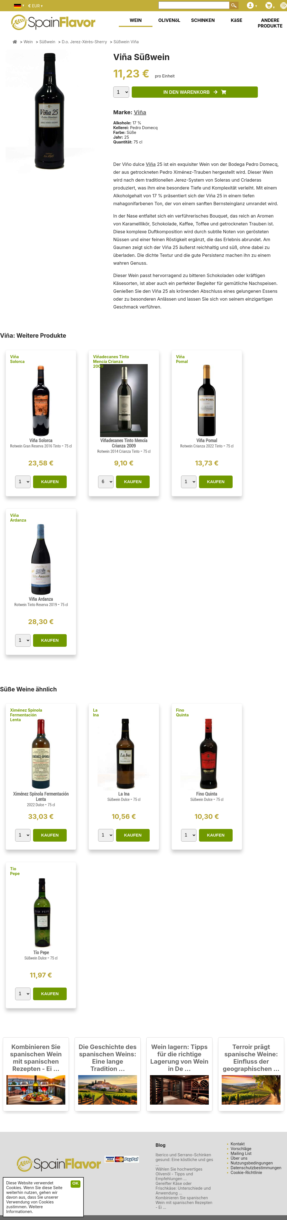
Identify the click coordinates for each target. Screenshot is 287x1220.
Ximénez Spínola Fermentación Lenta (26, 715)
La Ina (96, 712)
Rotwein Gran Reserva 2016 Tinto (36, 446)
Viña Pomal (182, 359)
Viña (140, 112)
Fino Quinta (182, 712)
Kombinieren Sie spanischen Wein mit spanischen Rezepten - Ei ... (36, 1057)
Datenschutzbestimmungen (256, 1167)
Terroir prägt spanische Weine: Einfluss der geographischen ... (251, 1057)
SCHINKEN (203, 20)
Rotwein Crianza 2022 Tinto (201, 446)
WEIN (135, 20)
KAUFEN (50, 481)
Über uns (239, 1158)
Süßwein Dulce (118, 799)
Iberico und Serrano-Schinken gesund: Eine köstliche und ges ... (184, 1159)
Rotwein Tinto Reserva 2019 (36, 604)
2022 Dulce (36, 805)
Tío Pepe (15, 871)
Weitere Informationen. (24, 1209)
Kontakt (238, 1143)
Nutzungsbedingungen (252, 1162)
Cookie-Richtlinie (246, 1172)
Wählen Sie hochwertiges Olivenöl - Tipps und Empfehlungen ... (179, 1174)
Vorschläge (241, 1148)
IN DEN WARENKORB (194, 92)
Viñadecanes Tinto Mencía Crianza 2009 (111, 361)
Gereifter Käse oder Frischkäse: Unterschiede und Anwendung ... (183, 1188)
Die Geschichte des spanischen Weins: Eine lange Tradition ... (108, 1057)
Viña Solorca (17, 359)
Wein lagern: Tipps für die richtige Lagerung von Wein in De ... (179, 1057)
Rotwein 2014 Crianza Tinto (118, 451)
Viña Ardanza (18, 517)
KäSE (236, 20)
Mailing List (241, 1153)
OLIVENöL (169, 20)
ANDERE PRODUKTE (270, 23)
